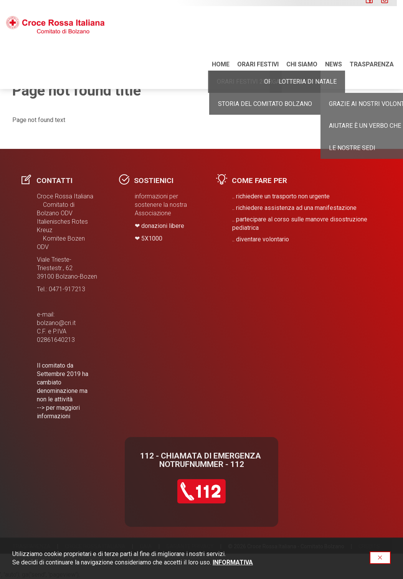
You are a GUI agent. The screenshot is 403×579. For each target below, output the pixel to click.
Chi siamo (301, 30)
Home (221, 30)
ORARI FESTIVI (258, 30)
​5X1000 (151, 238)
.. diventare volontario (260, 239)
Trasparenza (372, 30)
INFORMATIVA (233, 562)
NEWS (333, 30)
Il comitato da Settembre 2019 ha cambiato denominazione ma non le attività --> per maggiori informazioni (62, 391)
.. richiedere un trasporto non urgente (281, 196)
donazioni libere (162, 225)
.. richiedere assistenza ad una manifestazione (294, 207)
